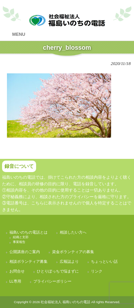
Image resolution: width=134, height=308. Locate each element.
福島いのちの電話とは (28, 232)
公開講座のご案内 (24, 252)
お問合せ (17, 271)
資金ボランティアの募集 (73, 252)
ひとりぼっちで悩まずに (58, 271)
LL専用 (15, 281)
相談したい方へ (73, 232)
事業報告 (19, 242)
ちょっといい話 (104, 261)
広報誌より (69, 261)
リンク (96, 271)
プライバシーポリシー (52, 281)
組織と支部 (20, 237)
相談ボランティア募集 (28, 261)
